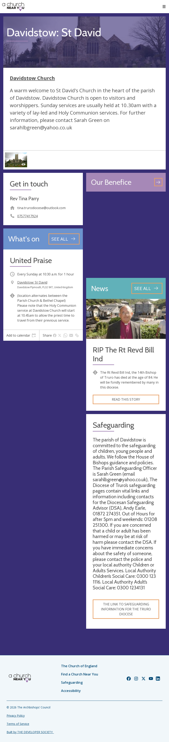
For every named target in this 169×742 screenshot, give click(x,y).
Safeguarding (72, 682)
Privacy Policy (16, 715)
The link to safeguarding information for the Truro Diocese (126, 609)
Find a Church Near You (79, 674)
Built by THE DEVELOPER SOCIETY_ (30, 732)
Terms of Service (18, 724)
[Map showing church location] (126, 235)
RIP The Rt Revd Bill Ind (123, 354)
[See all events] (64, 239)
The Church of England (79, 666)
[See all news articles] (146, 288)
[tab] (21, 335)
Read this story (126, 399)
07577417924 (27, 216)
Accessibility (71, 690)
